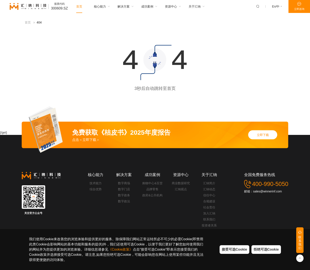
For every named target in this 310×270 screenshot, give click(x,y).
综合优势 (96, 189)
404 (39, 24)
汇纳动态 (209, 189)
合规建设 (209, 201)
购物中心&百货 (152, 183)
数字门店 (124, 189)
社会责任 (209, 207)
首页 (28, 24)
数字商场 (124, 183)
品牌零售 (152, 189)
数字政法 (124, 201)
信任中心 (209, 195)
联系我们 (209, 219)
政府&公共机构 (152, 195)
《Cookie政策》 (120, 249)
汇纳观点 (181, 189)
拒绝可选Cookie (266, 249)
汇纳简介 (209, 183)
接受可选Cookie (234, 249)
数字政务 (124, 195)
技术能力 (96, 183)
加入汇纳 (209, 213)
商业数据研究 (181, 183)
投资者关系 (209, 225)
